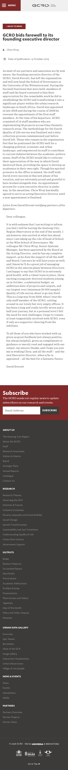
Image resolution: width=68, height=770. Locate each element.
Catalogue (8, 476)
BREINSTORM (52, 744)
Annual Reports (11, 471)
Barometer (8, 644)
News (6, 683)
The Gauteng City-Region (16, 436)
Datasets (7, 617)
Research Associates (13, 451)
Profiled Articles (11, 588)
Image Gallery (10, 653)
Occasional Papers (12, 568)
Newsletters (9, 693)
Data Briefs (9, 573)
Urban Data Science (13, 539)
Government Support (14, 544)
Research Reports (12, 563)
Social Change (10, 519)
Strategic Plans (10, 466)
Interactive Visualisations (16, 658)
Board (6, 461)
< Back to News (14, 26)
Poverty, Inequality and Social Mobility (22, 515)
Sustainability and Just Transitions (20, 529)
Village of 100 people (13, 668)
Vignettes (8, 603)
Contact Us (9, 480)
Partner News (10, 722)
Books (6, 559)
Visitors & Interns (12, 456)
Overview (8, 634)
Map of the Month (12, 608)
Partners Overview (12, 712)
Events (6, 687)
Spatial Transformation (15, 524)
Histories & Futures (13, 505)
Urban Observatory (13, 663)
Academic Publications (15, 583)
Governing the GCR (13, 500)
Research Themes (12, 495)
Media (6, 697)
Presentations (10, 593)
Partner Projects (11, 717)
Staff (5, 446)
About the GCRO (11, 441)
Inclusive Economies (13, 510)
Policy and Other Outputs (16, 612)
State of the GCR (11, 648)
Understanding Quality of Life (18, 534)
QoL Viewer (9, 639)
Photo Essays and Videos (15, 598)
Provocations (9, 578)
